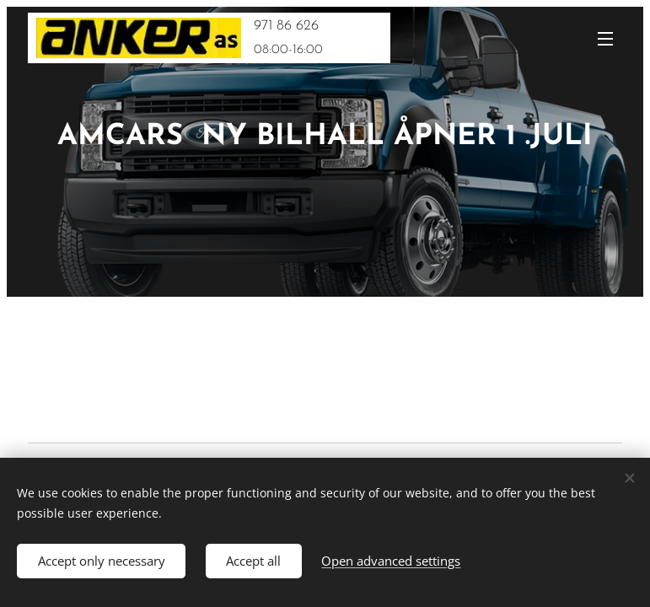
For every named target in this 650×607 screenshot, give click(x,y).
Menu (605, 39)
